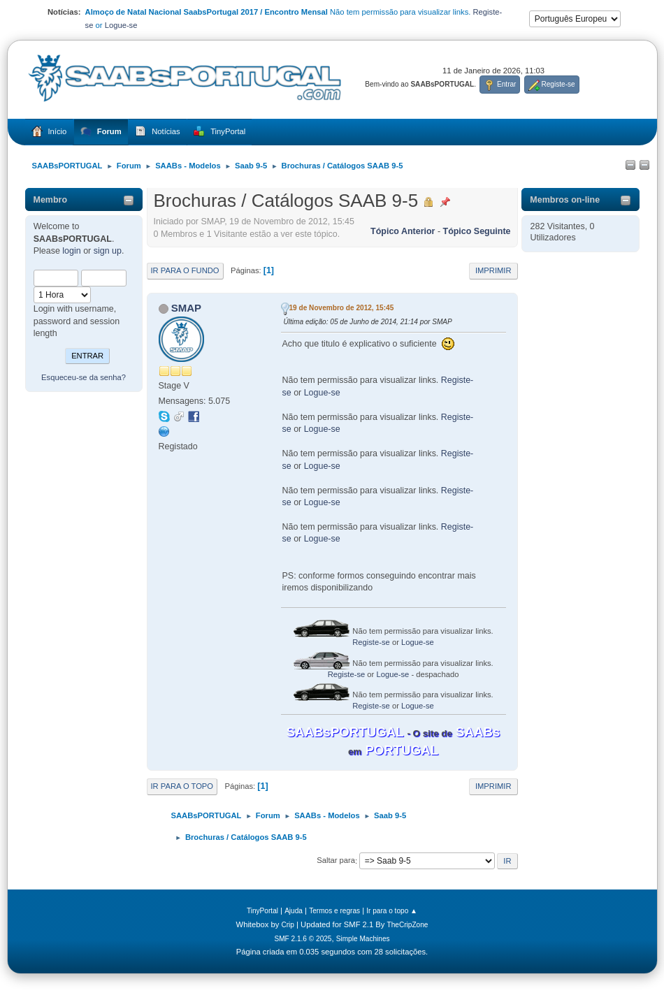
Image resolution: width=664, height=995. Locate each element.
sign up (108, 251)
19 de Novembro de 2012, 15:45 (341, 308)
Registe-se (371, 642)
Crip (287, 925)
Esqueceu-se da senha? (83, 377)
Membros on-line (565, 200)
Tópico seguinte (477, 231)
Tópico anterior (402, 231)
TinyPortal (262, 911)
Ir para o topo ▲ (391, 911)
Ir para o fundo (185, 270)
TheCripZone (407, 925)
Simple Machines (363, 939)
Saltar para (336, 861)
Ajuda (293, 911)
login (71, 251)
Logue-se (121, 25)
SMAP (186, 308)
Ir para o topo (182, 786)
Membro (51, 200)
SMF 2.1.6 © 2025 (302, 939)
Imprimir (493, 270)
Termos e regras (334, 911)
